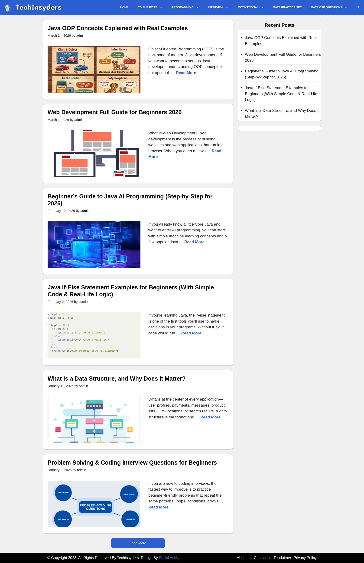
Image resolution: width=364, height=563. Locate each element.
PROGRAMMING (187, 7)
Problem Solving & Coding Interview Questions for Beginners (132, 462)
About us (244, 558)
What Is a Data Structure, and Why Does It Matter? (117, 378)
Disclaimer (282, 558)
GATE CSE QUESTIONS (331, 7)
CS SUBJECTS (152, 7)
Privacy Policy (305, 558)
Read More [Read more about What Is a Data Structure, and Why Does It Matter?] (210, 417)
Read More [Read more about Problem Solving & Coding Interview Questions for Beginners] (158, 507)
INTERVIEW (220, 7)
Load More (138, 543)
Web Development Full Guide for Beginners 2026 (115, 112)
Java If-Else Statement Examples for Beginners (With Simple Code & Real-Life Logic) (281, 94)
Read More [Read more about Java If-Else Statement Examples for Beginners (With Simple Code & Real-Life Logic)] (191, 333)
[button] (358, 7)
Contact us (262, 558)
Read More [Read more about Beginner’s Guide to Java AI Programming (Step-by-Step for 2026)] (194, 242)
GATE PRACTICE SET (287, 7)
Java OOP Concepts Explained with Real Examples (118, 28)
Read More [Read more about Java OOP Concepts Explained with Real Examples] (186, 73)
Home (124, 7)
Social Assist (169, 558)
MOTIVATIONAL (253, 7)
